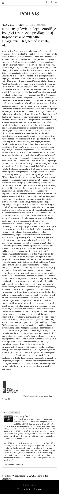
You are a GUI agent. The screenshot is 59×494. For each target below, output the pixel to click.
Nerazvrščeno (31, 25)
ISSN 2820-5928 (23, 489)
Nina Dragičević (8, 25)
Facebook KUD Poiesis (45, 3)
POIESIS (29, 14)
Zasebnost (38, 489)
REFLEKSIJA (41, 25)
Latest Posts (14, 412)
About (5, 412)
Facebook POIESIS (50, 3)
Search (55, 3)
